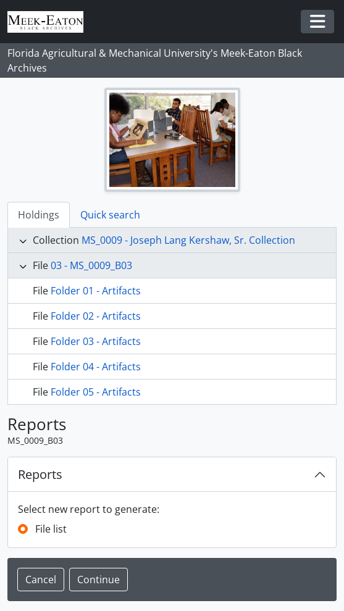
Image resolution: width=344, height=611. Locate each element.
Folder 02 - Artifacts (96, 316)
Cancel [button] (40, 579)
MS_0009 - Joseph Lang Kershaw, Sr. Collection (188, 240)
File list (51, 529)
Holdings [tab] (38, 215)
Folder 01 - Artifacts (96, 290)
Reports (40, 474)
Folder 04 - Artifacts (96, 366)
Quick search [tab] (110, 215)
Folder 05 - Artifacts (96, 392)
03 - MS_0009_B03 (91, 265)
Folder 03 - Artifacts (96, 341)
